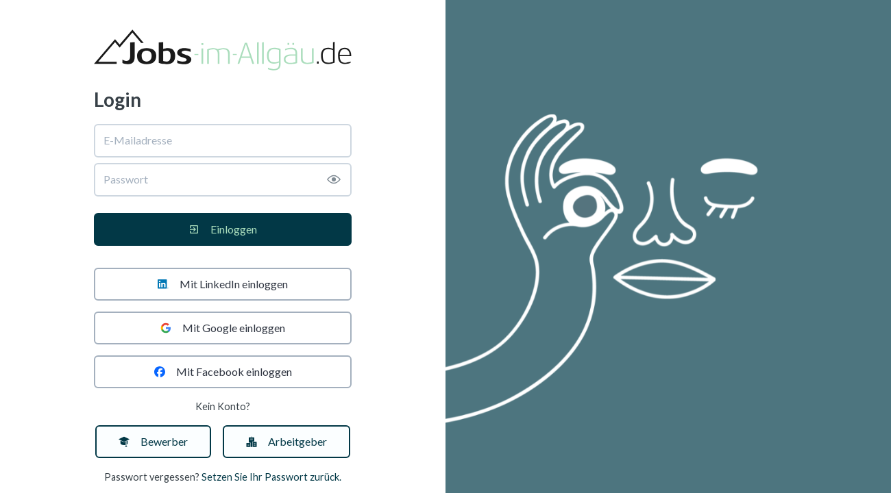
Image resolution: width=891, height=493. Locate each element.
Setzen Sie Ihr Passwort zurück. (271, 477)
